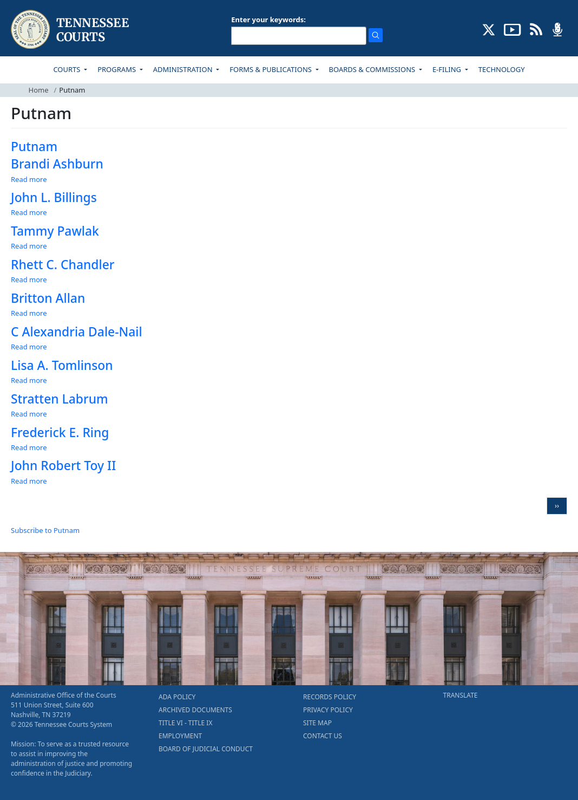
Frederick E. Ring (60, 432)
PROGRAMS (117, 69)
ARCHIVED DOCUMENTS (195, 709)
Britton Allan (48, 298)
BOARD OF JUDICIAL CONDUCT (206, 748)
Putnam (34, 146)
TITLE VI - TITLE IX (185, 722)
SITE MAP (317, 722)
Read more (29, 179)
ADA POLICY (177, 696)
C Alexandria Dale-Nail (76, 331)
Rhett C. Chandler (62, 264)
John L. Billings (54, 197)
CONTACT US (322, 735)
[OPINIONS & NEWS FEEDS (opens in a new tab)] (536, 29)
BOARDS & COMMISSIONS (373, 69)
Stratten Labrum (59, 399)
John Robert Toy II (63, 465)
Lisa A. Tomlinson (62, 365)
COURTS (67, 69)
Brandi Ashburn (57, 163)
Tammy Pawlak (55, 231)
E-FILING (447, 69)
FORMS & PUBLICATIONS (271, 69)
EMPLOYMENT (180, 735)
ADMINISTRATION (183, 69)
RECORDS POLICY (329, 696)
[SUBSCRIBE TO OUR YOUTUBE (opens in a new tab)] (512, 29)
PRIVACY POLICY (328, 709)
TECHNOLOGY (501, 69)
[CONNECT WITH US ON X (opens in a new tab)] (489, 29)
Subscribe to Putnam (45, 530)
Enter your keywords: (268, 19)
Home (39, 90)
